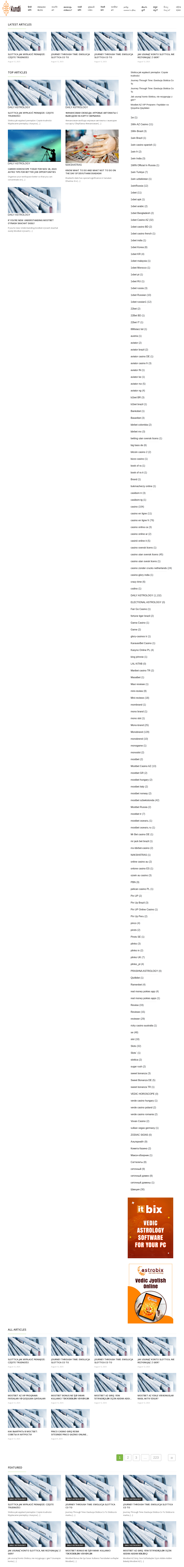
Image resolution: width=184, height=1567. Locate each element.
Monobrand (137, 732)
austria (134, 336)
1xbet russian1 (139, 302)
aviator (134, 343)
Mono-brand (137, 725)
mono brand (137, 711)
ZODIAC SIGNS (139, 1135)
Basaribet (136, 418)
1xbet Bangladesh (140, 213)
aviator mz (136, 383)
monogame (137, 745)
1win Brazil (136, 138)
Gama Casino (138, 622)
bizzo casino (137, 459)
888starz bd (137, 329)
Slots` (134, 1053)
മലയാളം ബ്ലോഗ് (68, 8)
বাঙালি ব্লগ (54, 8)
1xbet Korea (137, 247)
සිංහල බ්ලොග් (167, 8)
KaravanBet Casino (141, 643)
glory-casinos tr (139, 636)
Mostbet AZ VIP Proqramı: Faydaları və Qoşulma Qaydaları (150, 106)
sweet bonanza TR (141, 1087)
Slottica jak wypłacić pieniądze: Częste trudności (26, 56)
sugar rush (136, 1066)
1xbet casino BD (140, 226)
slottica (134, 1059)
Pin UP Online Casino (142, 909)
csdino (134, 588)
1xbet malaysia (139, 261)
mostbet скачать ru (141, 827)
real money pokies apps (143, 998)
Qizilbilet (135, 977)
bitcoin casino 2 (139, 452)
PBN (133, 882)
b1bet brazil (137, 404)
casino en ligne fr (140, 520)
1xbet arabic (137, 206)
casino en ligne (139, 513)
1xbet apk (136, 199)
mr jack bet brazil (140, 841)
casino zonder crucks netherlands (149, 568)
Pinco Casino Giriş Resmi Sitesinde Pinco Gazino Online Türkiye (68, 1433)
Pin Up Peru (137, 916)
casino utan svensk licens (144, 554)
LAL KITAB (136, 663)
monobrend (137, 739)
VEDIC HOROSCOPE (143, 1094)
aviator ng (136, 390)
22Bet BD (136, 315)
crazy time (136, 581)
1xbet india (136, 240)
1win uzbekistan (139, 179)
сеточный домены (141, 1182)
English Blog (42, 8)
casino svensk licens (142, 547)
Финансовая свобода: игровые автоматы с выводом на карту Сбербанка (92, 114)
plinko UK (136, 957)
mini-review (137, 691)
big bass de (137, 445)
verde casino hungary (142, 1100)
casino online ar (139, 534)
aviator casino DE (140, 356)
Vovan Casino (138, 1121)
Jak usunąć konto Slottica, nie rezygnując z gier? (156, 56)
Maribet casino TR (140, 670)
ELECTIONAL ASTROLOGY (146, 602)
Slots (133, 1046)
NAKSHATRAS (139, 855)
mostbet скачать (140, 820)
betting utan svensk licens (145, 438)
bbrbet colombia (139, 424)
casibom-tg (137, 500)
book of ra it (137, 472)
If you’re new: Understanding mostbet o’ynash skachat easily (31, 222)
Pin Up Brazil (138, 902)
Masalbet (136, 677)
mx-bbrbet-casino (140, 848)
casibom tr (136, 493)
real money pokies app (143, 991)
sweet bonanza (139, 1073)
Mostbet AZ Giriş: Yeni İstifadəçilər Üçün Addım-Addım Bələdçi (113, 1397)
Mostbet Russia (139, 807)
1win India (136, 158)
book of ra (136, 465)
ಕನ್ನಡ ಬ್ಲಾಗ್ (155, 8)
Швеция (135, 1189)
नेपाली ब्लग (103, 8)
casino (134, 506)
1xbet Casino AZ (140, 220)
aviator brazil (138, 349)
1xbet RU (136, 281)
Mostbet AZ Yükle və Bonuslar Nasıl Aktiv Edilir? (156, 1397)
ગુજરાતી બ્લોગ (91, 8)
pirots (134, 930)
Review (135, 1005)
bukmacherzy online (141, 486)
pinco (134, 923)
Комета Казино (139, 1148)
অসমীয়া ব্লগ (114, 8)
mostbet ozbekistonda (142, 800)
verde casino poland (141, 1107)
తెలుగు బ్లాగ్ (144, 8)
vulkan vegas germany (143, 1128)
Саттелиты (137, 1162)
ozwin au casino (139, 875)
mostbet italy (137, 786)
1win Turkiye (137, 172)
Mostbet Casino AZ (141, 766)
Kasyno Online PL (140, 650)
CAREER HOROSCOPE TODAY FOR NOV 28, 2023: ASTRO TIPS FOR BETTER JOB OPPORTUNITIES (32, 170)
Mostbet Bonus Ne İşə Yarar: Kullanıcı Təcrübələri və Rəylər (70, 1397)
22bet (134, 308)
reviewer (135, 1018)
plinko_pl (135, 964)
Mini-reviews (137, 698)
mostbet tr (136, 814)
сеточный (136, 1169)
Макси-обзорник (140, 1155)
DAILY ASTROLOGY (142, 595)
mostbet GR (137, 773)
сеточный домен (140, 1175)
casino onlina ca (139, 527)
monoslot (136, 752)
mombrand (136, 704)
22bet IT (135, 322)
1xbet (134, 192)
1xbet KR (136, 254)
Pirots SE (136, 937)
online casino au (139, 861)
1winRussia (137, 185)
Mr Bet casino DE (140, 834)
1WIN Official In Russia (143, 165)
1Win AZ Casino (139, 124)
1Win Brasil (137, 131)
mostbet (135, 759)
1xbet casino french (141, 233)
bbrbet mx (136, 431)
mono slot (136, 718)
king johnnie (137, 657)
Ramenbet (136, 984)
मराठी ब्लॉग (80, 8)
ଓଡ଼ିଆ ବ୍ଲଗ (178, 8)
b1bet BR (136, 397)
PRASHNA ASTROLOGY (144, 971)
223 (156, 1457)
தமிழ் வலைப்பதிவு (129, 8)
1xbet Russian (138, 295)
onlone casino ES (140, 868)
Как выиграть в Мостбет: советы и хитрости (23, 1433)
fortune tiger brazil (140, 616)
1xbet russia (137, 288)
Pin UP (134, 896)
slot (133, 1039)
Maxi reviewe (138, 684)
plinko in (135, 950)
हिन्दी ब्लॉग (30, 8)
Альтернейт (137, 1141)
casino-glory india (140, 575)
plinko (134, 943)
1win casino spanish (141, 145)
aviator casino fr (139, 363)
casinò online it (139, 541)
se (132, 1032)
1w (132, 117)
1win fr (134, 151)
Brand (134, 479)
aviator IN (136, 370)
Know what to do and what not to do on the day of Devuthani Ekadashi (91, 172)
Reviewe (135, 1012)
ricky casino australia (142, 1025)
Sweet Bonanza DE (141, 1080)
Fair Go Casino (139, 609)
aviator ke (136, 377)
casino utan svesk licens (144, 561)
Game (134, 629)
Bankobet (136, 411)
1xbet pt (135, 274)
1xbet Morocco (139, 267)
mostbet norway (139, 793)
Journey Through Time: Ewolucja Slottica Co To (70, 56)
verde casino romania (142, 1114)
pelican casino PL (140, 889)
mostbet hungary (140, 779)
